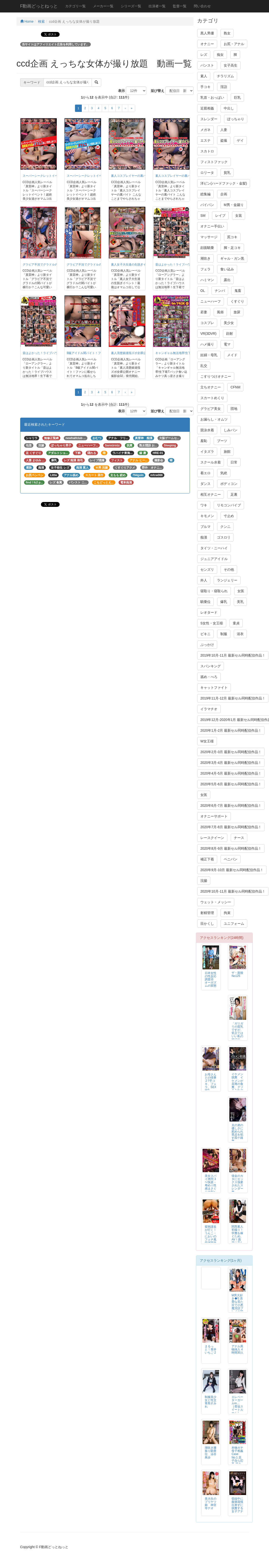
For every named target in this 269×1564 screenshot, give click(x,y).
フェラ (205, 269)
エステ (205, 140)
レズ (203, 55)
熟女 (227, 33)
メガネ (205, 130)
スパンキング (210, 666)
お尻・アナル (234, 44)
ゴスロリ (224, 537)
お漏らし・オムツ (214, 419)
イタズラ (207, 451)
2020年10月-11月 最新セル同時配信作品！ (232, 891)
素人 (203, 76)
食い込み (227, 269)
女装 (238, 215)
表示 (120, 91)
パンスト (207, 65)
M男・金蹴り (234, 205)
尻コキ (232, 237)
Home (27, 21)
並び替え (155, 91)
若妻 (203, 312)
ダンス (205, 484)
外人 (203, 580)
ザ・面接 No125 (237, 974)
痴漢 (203, 537)
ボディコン (228, 484)
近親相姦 (207, 108)
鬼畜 (237, 291)
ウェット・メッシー (215, 902)
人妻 (223, 130)
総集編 (205, 194)
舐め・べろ (208, 677)
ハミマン (207, 280)
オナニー (207, 44)
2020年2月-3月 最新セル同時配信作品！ (230, 752)
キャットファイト (214, 687)
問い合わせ (202, 6)
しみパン (230, 430)
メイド (232, 355)
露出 (227, 280)
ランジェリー (227, 580)
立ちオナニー (210, 387)
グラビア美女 (210, 409)
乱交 (203, 366)
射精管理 (207, 913)
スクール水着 (210, 462)
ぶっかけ (207, 645)
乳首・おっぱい (212, 97)
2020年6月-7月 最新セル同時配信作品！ (230, 805)
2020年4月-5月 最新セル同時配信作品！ (230, 773)
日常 (234, 462)
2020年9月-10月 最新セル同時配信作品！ (231, 870)
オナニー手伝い (212, 226)
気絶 (223, 473)
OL (202, 291)
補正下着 (207, 859)
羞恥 (203, 441)
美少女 (229, 323)
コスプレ (207, 323)
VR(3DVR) (208, 333)
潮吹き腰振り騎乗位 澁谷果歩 (210, 1452)
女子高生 (230, 65)
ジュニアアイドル (214, 559)
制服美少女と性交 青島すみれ (210, 1401)
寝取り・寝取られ (214, 591)
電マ (227, 344)
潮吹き (205, 258)
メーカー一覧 (103, 6)
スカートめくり (212, 398)
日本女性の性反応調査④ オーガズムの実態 (210, 979)
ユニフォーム (234, 923)
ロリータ (207, 173)
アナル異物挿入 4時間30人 (237, 1349)
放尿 (236, 312)
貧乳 (227, 173)
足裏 (234, 494)
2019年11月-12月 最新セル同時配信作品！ (232, 698)
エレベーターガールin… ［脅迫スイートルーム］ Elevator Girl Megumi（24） (237, 1411)
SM (202, 215)
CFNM (235, 387)
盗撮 (223, 140)
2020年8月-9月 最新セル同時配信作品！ (230, 848)
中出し (229, 108)
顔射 (229, 333)
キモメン (207, 516)
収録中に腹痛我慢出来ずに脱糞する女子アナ (237, 1505)
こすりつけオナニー (215, 376)
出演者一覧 (157, 6)
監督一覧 (179, 6)
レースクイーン (212, 838)
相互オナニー (210, 494)
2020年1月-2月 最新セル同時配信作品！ (230, 730)
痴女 (220, 55)
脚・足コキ (232, 248)
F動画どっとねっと (39, 6)
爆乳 (223, 602)
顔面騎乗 (207, 248)
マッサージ (208, 237)
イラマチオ (208, 709)
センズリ (207, 569)
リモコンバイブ (229, 505)
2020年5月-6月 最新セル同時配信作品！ (230, 784)
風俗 (220, 312)
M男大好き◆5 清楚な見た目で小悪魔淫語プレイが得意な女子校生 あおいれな (237, 1308)
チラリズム (225, 76)
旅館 (227, 451)
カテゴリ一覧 (75, 6)
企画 (223, 194)
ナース (239, 838)
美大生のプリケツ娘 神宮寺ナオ (210, 1503)
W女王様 (207, 741)
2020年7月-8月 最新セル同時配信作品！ (230, 827)
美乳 (240, 602)
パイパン (207, 205)
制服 (223, 634)
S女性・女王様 (211, 623)
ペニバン (230, 859)
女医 (240, 591)
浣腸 (203, 881)
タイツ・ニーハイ (214, 548)
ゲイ (240, 140)
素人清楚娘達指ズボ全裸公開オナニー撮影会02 (142, 353)
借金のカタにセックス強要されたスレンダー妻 (237, 1183)
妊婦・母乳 (208, 355)
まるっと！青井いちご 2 (210, 1349)
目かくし (207, 923)
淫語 (223, 87)
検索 (41, 21)
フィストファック (214, 162)
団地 (234, 409)
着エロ (205, 473)
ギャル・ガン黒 (232, 258)
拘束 (227, 913)
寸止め (229, 516)
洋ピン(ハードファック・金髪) (223, 183)
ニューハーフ (210, 301)
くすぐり (237, 301)
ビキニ (205, 634)
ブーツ (222, 441)
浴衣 (240, 634)
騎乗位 (205, 602)
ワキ (203, 505)
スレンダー (208, 119)
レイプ (220, 215)
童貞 (236, 623)
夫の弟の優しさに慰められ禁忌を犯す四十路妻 (237, 1133)
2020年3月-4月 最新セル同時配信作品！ (230, 763)
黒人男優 (207, 33)
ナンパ (220, 291)
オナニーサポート (214, 816)
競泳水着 (207, 430)
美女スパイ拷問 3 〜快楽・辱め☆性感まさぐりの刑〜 (210, 1183)
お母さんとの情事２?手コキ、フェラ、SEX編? (210, 1082)
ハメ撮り (207, 344)
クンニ (225, 527)
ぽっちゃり (235, 119)
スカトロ (207, 151)
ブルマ (205, 527)
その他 (229, 569)
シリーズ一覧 (131, 6)
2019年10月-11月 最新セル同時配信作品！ (232, 655)
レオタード (208, 612)
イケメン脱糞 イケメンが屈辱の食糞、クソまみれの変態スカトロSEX (237, 1085)
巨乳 (237, 97)
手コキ (205, 87)
